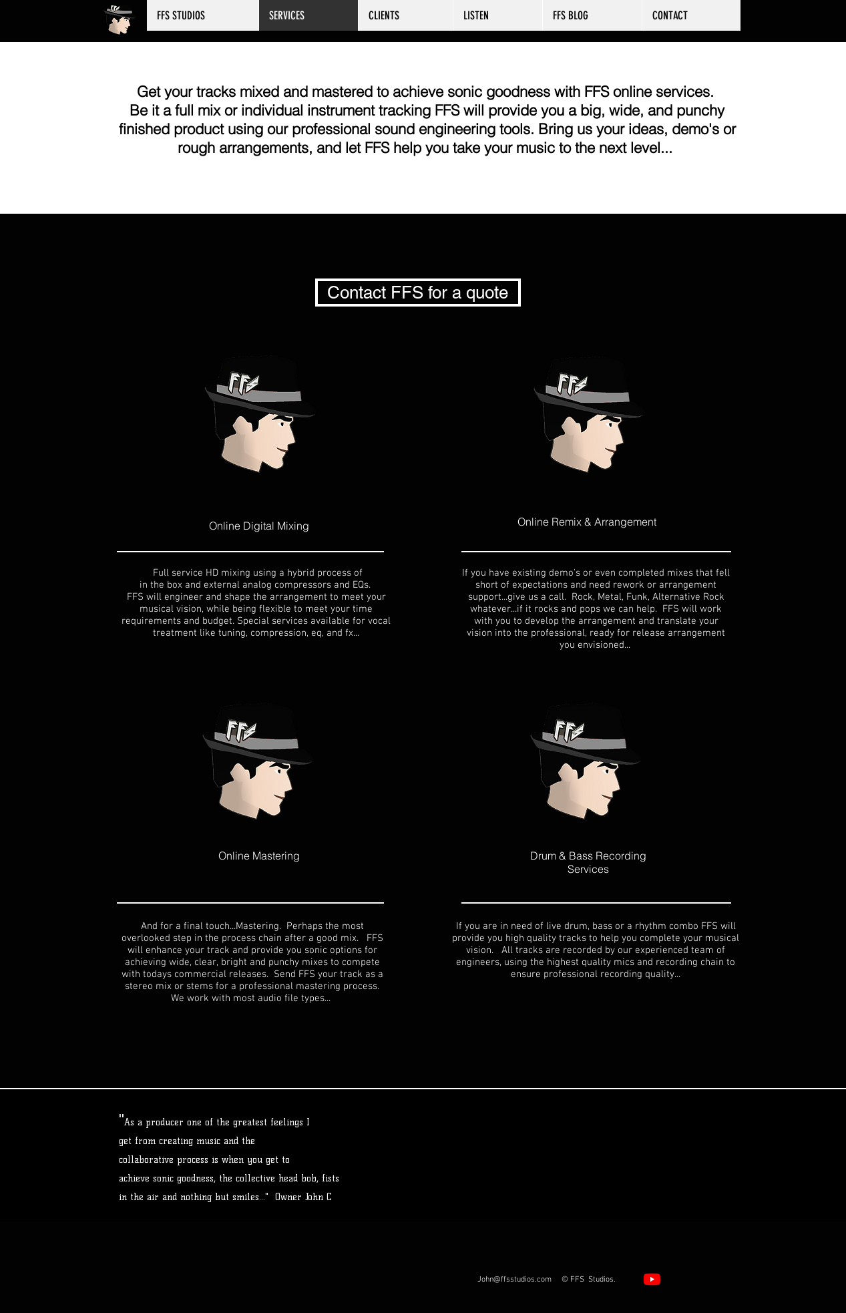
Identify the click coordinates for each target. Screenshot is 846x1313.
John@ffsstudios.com (514, 1279)
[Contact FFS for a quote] (418, 292)
